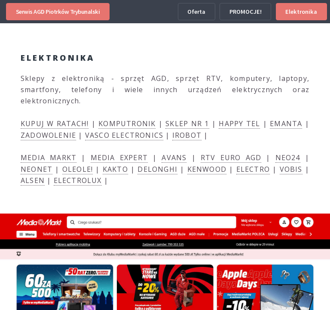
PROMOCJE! (245, 12)
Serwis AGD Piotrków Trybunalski (58, 12)
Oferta (196, 12)
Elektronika (301, 12)
